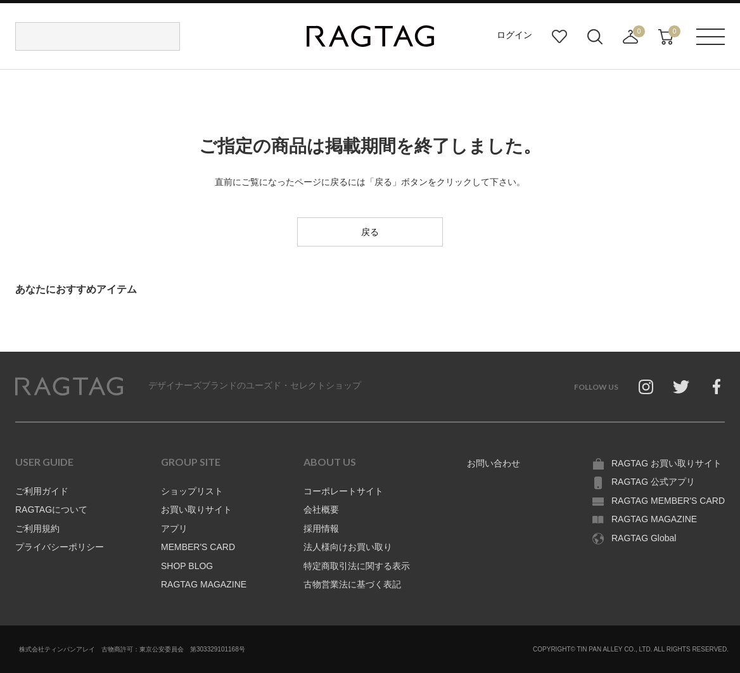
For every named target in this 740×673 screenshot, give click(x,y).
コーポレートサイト (343, 491)
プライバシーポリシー (59, 547)
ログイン (514, 35)
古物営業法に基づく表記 (352, 584)
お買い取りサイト (196, 509)
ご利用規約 (37, 528)
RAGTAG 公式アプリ (653, 482)
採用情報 (321, 528)
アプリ (174, 528)
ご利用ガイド (41, 491)
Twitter (681, 386)
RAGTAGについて (51, 509)
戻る (370, 232)
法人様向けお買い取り (347, 547)
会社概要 (321, 509)
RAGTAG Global (643, 538)
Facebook (716, 386)
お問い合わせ (493, 463)
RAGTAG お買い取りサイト (666, 463)
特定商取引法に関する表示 (356, 566)
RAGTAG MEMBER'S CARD (668, 501)
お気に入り (559, 37)
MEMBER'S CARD (198, 547)
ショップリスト (192, 491)
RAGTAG (69, 386)
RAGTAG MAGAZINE (203, 584)
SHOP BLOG (187, 566)
